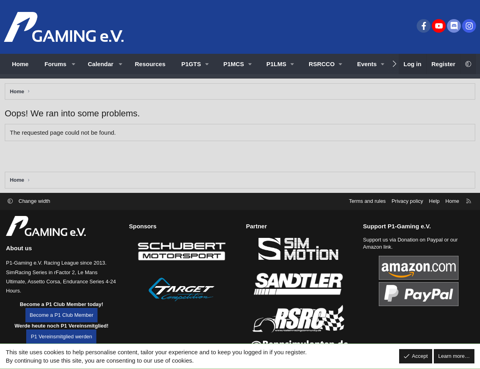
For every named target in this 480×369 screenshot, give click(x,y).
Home (20, 64)
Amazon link (377, 252)
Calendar (101, 64)
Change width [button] (35, 206)
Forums (56, 64)
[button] (73, 64)
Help (434, 206)
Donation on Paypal (420, 245)
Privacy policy (407, 206)
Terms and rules (367, 206)
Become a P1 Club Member (62, 320)
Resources (150, 64)
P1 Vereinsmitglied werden (61, 342)
